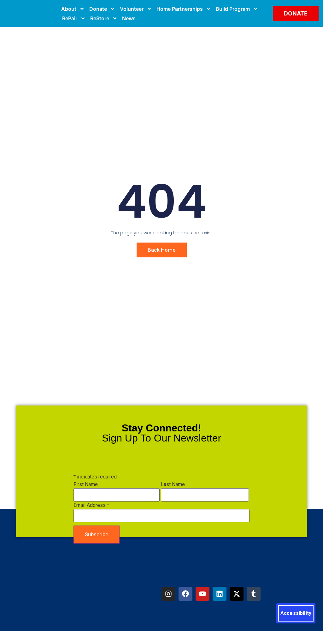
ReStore (103, 18)
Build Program (237, 9)
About (73, 9)
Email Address (91, 505)
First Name (85, 484)
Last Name (173, 484)
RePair (73, 18)
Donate (102, 9)
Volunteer (136, 9)
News (129, 18)
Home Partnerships (183, 9)
